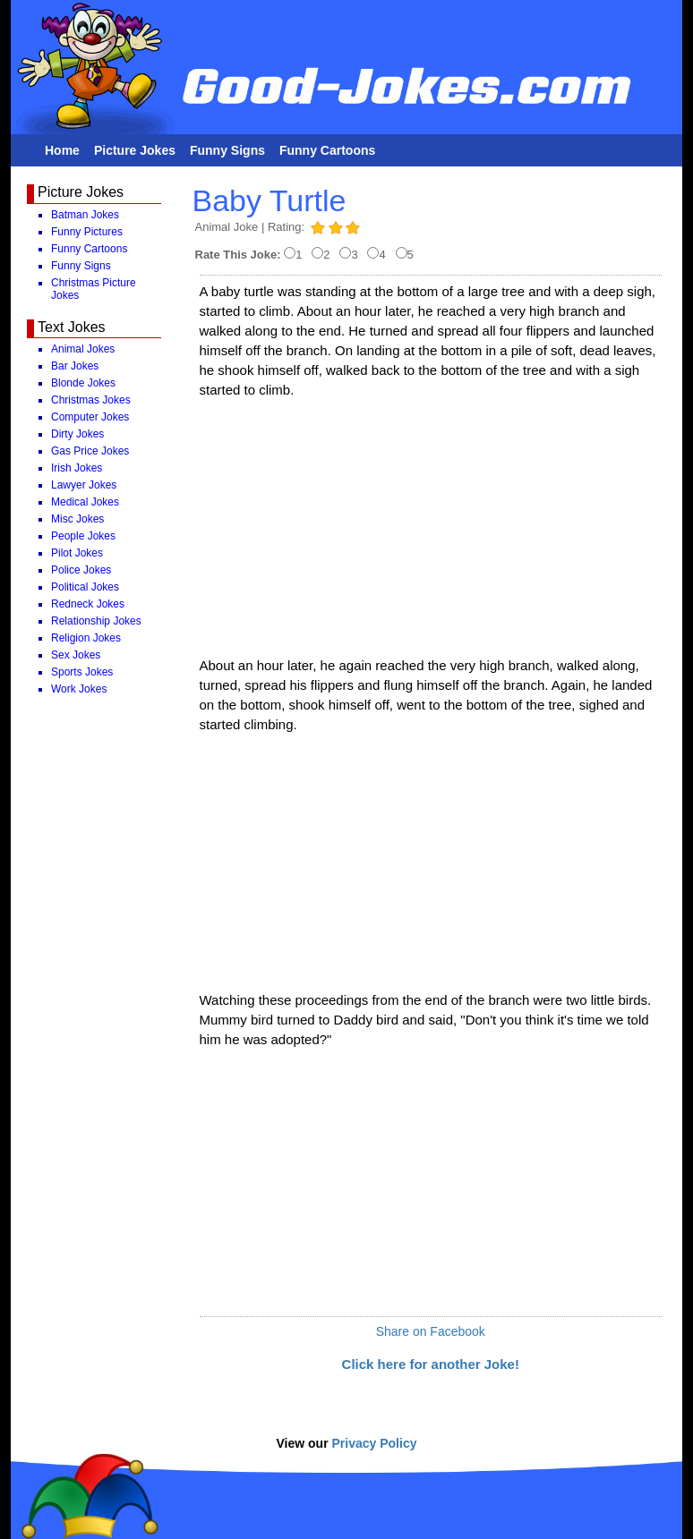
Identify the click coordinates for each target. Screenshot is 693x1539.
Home (62, 150)
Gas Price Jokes (90, 451)
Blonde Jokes (83, 383)
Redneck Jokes (87, 604)
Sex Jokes (75, 655)
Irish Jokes (76, 468)
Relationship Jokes (96, 621)
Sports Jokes (82, 672)
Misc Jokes (77, 519)
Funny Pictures (87, 231)
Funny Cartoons (327, 150)
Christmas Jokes (91, 400)
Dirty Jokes (77, 434)
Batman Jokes (85, 214)
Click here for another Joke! (430, 1364)
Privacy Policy (374, 1443)
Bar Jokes (74, 366)
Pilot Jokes (77, 553)
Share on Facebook (430, 1331)
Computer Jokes (90, 417)
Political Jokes (85, 587)
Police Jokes (81, 570)
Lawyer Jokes (83, 485)
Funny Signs (227, 150)
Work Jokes (79, 689)
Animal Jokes (83, 349)
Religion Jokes (86, 638)
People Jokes (83, 536)
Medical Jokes (85, 502)
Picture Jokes (134, 150)
